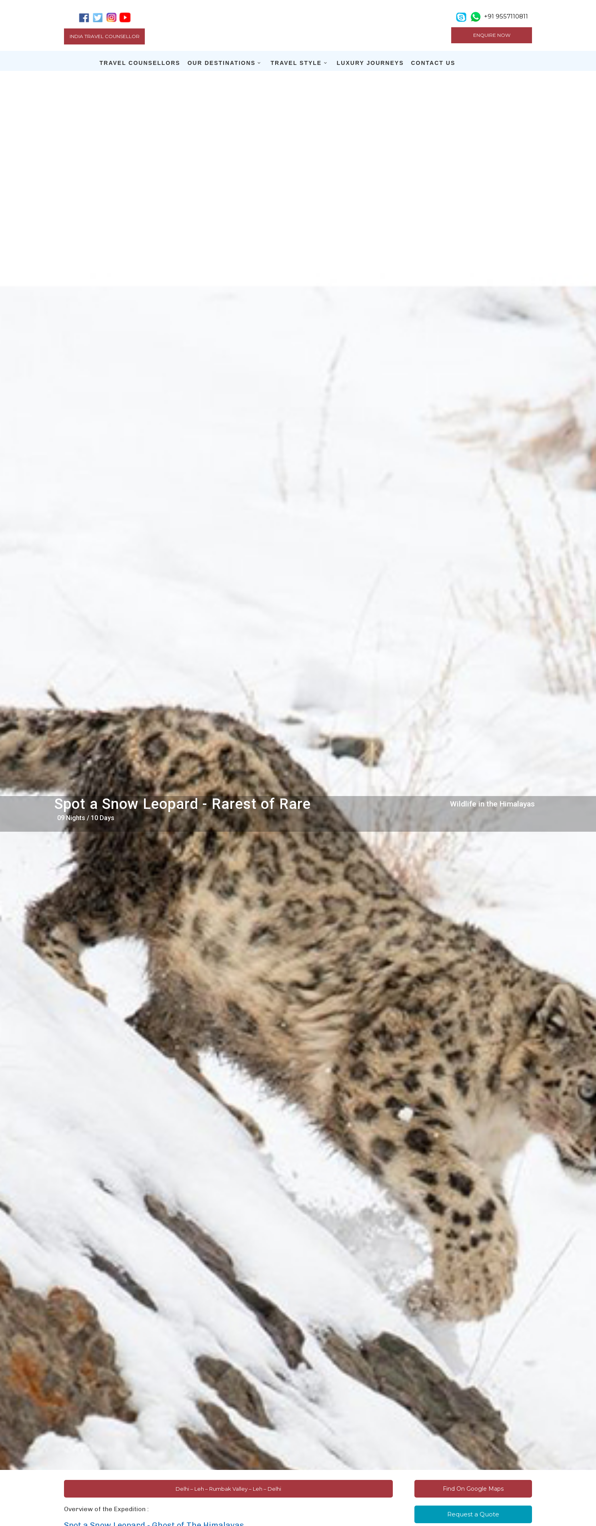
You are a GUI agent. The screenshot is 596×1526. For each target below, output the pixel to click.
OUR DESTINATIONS (222, 63)
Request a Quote (473, 1514)
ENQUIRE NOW (491, 35)
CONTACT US (433, 63)
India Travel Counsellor (105, 36)
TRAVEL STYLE (296, 63)
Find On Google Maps (473, 1488)
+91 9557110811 (506, 16)
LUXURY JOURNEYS (370, 63)
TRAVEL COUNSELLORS (140, 63)
